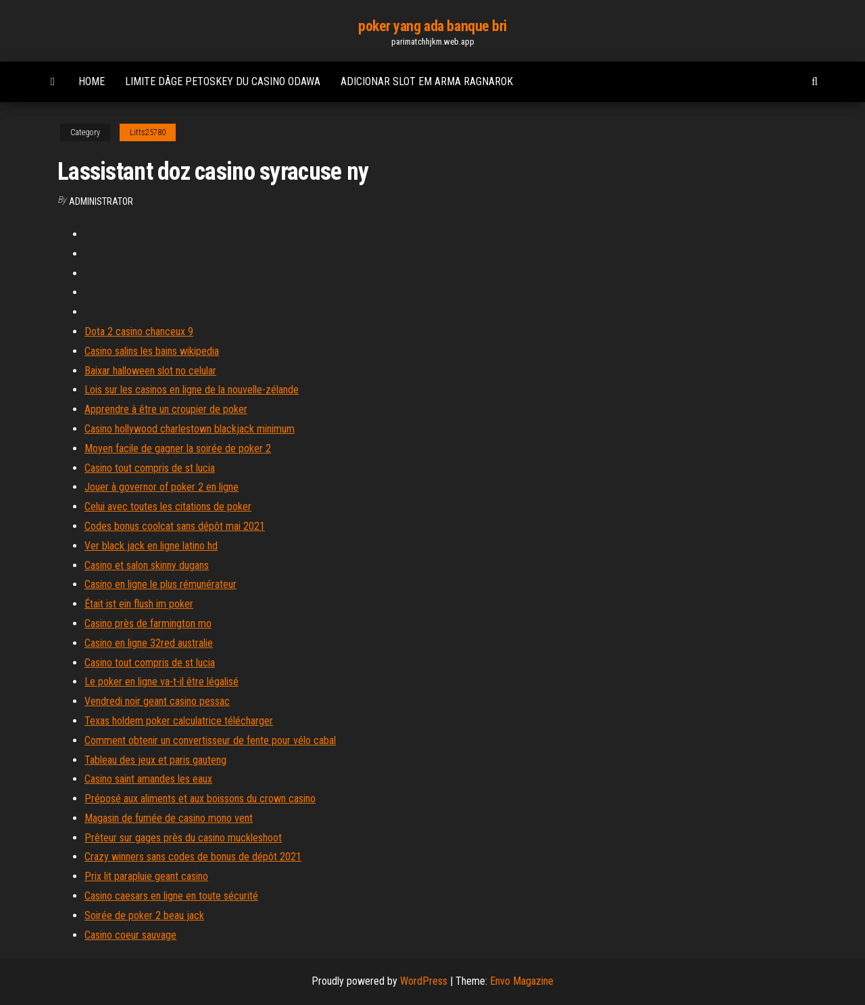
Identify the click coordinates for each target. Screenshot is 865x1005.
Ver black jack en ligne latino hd (151, 545)
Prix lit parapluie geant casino (146, 876)
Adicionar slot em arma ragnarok (427, 81)
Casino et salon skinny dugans (146, 565)
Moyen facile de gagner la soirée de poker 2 (177, 448)
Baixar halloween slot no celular (150, 370)
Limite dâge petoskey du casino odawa (222, 81)
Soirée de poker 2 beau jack (144, 915)
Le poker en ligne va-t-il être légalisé (161, 681)
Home (91, 81)
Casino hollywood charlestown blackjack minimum (189, 428)
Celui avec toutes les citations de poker (167, 506)
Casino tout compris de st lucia (149, 468)
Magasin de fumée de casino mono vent (168, 818)
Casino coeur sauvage (130, 935)
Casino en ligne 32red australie (148, 643)
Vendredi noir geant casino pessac (157, 701)
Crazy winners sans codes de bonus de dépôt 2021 (192, 856)
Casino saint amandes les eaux (148, 779)
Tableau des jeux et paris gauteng (155, 760)
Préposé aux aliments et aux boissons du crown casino (200, 798)
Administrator (101, 201)
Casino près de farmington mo (148, 623)
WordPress (423, 981)
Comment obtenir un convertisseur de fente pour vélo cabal (210, 740)
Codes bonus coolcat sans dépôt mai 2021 (174, 526)
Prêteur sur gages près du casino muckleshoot (183, 837)
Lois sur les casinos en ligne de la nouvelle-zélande (191, 389)
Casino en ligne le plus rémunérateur (160, 584)
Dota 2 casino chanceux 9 (138, 331)
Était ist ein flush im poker (138, 603)
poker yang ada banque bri (432, 26)
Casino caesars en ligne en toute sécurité (171, 895)
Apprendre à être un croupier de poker (165, 409)
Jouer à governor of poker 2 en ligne (161, 487)
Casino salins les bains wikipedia (151, 351)
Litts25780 (148, 132)
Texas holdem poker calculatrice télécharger (178, 720)
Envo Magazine (521, 981)
